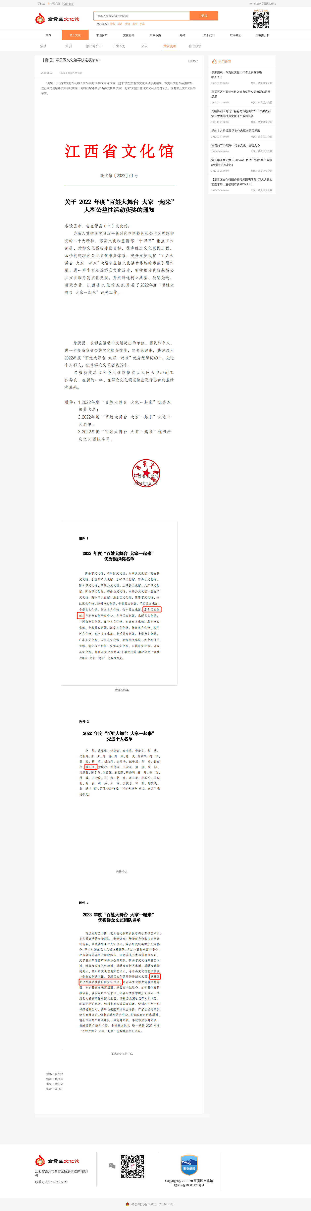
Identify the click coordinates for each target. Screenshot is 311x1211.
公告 (144, 46)
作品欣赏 (195, 46)
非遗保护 (102, 35)
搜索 (204, 16)
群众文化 (75, 35)
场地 (134, 23)
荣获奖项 (169, 46)
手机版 (41, 3)
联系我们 (235, 35)
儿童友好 (119, 46)
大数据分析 (263, 35)
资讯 (112, 23)
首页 (48, 35)
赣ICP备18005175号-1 (189, 1185)
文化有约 (128, 35)
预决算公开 (94, 46)
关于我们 (209, 35)
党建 (182, 35)
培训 (119, 23)
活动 (127, 23)
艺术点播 (155, 35)
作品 (142, 23)
